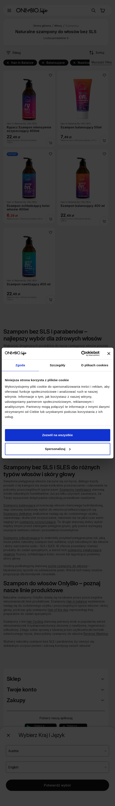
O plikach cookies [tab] (94, 365)
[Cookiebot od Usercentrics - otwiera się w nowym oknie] (81, 353)
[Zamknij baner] (108, 353)
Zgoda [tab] (20, 365)
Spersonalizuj (57, 449)
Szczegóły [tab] (57, 365)
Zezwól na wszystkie (57, 435)
